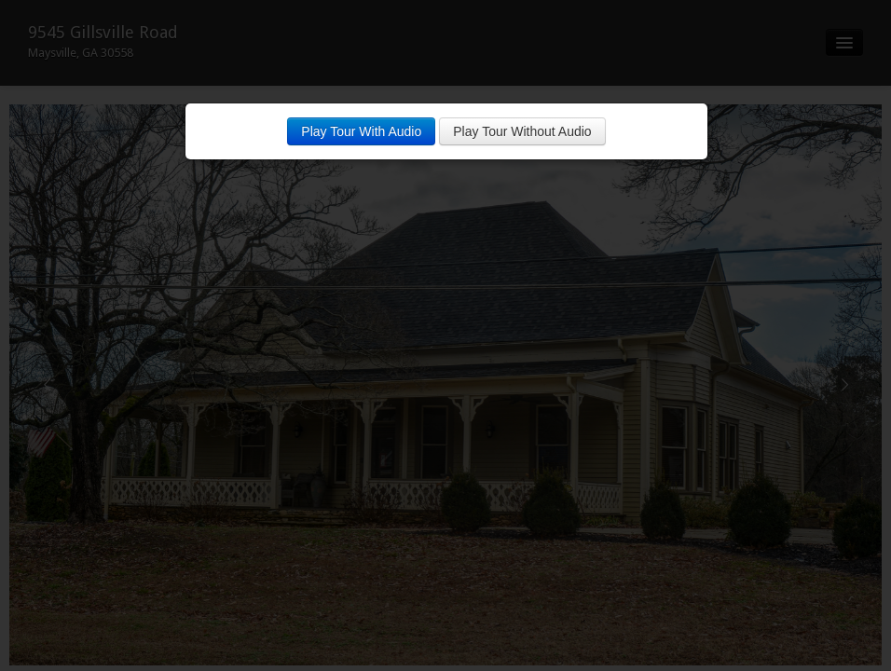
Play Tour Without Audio (522, 131)
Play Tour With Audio (361, 131)
